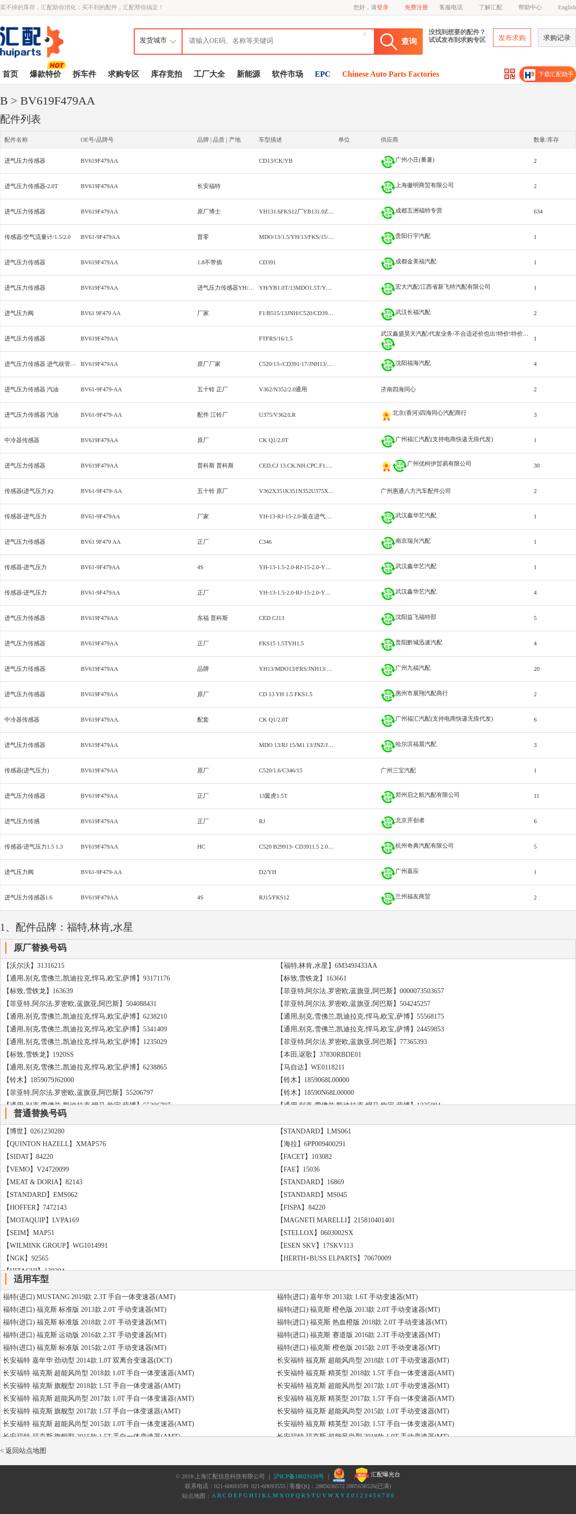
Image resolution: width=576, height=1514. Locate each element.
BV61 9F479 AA (101, 313)
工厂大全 (209, 74)
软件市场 (287, 74)
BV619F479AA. (100, 719)
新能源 (248, 74)
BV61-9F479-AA (101, 389)
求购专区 (123, 74)
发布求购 (512, 38)
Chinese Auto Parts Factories (390, 74)
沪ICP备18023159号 (299, 1476)
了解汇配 (490, 7)
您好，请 (371, 7)
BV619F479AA (99, 160)
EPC (322, 74)
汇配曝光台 (377, 1475)
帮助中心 (530, 7)
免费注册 (416, 7)
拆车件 (84, 74)
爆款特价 (46, 73)
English (567, 7)
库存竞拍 (166, 74)
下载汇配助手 (549, 75)
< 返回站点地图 (23, 1450)
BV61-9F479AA (100, 237)
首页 (10, 74)
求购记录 (557, 38)
